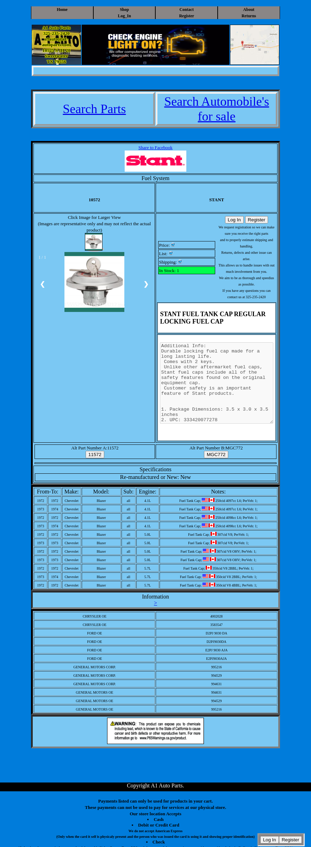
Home (62, 9)
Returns (249, 15)
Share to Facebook (155, 147)
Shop (124, 9)
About (248, 9)
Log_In (124, 15)
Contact (186, 9)
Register (186, 15)
